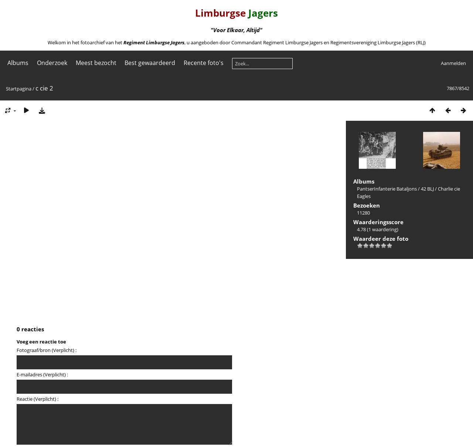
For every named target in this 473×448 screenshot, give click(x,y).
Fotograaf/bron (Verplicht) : (46, 350)
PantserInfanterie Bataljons (387, 188)
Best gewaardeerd (150, 63)
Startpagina (18, 88)
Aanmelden (453, 63)
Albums (17, 63)
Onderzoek (52, 63)
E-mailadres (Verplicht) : (42, 374)
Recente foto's (204, 63)
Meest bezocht (96, 63)
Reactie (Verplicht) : (37, 399)
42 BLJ (427, 188)
